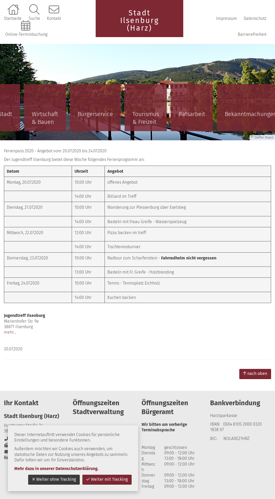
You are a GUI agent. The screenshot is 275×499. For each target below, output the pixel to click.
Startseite (13, 18)
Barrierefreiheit (252, 34)
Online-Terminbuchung (26, 34)
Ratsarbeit (192, 114)
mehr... (10, 332)
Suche (34, 18)
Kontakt (54, 18)
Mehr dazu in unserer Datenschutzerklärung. (56, 468)
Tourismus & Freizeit (145, 118)
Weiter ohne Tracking (54, 479)
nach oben (255, 373)
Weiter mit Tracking (107, 479)
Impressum (226, 18)
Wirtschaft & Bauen (45, 118)
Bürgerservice (95, 114)
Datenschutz (255, 18)
